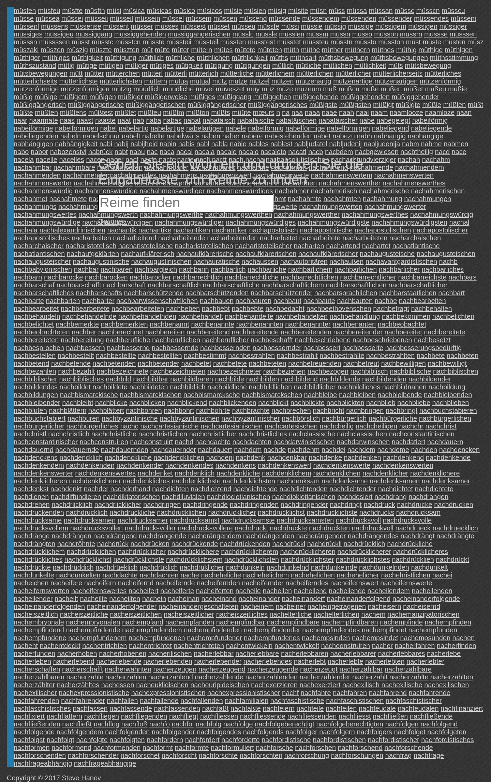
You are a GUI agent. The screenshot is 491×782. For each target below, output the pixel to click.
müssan (381, 10)
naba (153, 120)
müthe (310, 50)
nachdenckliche (128, 457)
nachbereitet (403, 332)
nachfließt (77, 724)
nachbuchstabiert (39, 418)
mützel (259, 81)
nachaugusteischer (42, 261)
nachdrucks (376, 512)
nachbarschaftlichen (356, 285)
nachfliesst (355, 716)
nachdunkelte (34, 575)
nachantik (122, 230)
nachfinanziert (462, 708)
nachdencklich (81, 457)
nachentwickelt (296, 645)
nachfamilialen (246, 700)
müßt (475, 104)
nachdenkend (403, 457)
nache (189, 575)
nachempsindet (375, 638)
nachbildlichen (270, 387)
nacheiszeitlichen (136, 614)
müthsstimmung (454, 57)
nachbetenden (114, 363)
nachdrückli (324, 543)
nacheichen (31, 583)
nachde (275, 449)
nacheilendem (388, 591)
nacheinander (259, 598)
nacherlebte (345, 661)
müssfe (268, 26)
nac (152, 151)
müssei (72, 18)
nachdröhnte (76, 543)
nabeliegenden (36, 136)
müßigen (102, 97)
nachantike (155, 230)
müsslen (291, 34)
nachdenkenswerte (342, 465)
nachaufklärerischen (265, 253)
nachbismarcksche (211, 394)
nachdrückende (195, 543)
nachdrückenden (245, 543)
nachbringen (365, 410)
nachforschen (315, 747)
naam (379, 112)
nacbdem (339, 151)
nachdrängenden (268, 536)
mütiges (162, 65)
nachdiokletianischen (304, 496)
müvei (205, 89)
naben (211, 136)
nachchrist (441, 426)
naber (231, 136)
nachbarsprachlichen (345, 293)
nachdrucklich (86, 512)
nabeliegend (390, 128)
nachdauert (215, 449)
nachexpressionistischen (168, 692)
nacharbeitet (278, 238)
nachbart (451, 293)
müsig (277, 10)
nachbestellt (76, 355)
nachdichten (170, 489)
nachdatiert (409, 442)
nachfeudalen (418, 708)
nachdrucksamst (195, 520)
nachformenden (117, 747)
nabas (172, 120)
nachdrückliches (38, 559)
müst (413, 42)
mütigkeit (189, 65)
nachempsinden (326, 638)
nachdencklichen (178, 457)
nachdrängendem (214, 536)
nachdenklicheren (40, 481)
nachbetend (31, 363)
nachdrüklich (158, 567)
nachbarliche (267, 269)
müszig (77, 50)
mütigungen (252, 65)
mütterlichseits (35, 81)
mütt (76, 73)
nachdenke (325, 457)
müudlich (147, 89)
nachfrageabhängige (105, 763)
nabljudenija (382, 144)
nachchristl (30, 434)
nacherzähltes (78, 685)
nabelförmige (305, 128)
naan (464, 112)
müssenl (26, 26)
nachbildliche (227, 387)
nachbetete (230, 363)
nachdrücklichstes (363, 559)
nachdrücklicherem (249, 551)
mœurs (263, 112)
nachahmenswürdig (43, 191)
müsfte (72, 10)
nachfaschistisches (42, 708)
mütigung (219, 65)
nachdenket (155, 473)
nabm (410, 144)
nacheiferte (177, 591)
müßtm (173, 112)
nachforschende (408, 747)
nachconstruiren (103, 442)
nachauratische (216, 261)
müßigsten (355, 104)
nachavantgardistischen (401, 261)
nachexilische (402, 685)
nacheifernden (218, 583)
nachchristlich (68, 434)
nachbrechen (291, 410)
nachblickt (273, 402)
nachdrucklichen (181, 512)
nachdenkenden (90, 465)
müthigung (120, 57)
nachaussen (259, 261)
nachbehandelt (200, 316)
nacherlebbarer (353, 653)
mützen (282, 81)
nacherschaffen (37, 669)
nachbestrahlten (390, 355)
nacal (184, 151)
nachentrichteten (199, 645)
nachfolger (301, 732)
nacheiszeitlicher (189, 614)
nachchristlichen (162, 434)
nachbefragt (391, 308)
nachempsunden (425, 638)
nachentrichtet (150, 645)
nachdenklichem (286, 473)
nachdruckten (329, 528)
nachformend (71, 747)
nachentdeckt (60, 645)
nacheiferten (215, 591)
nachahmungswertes (45, 214)
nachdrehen (32, 504)
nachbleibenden (448, 394)
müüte (241, 112)
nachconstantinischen (422, 434)
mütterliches (443, 73)
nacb (315, 151)
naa (297, 112)
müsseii (96, 18)
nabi (105, 144)
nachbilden (262, 379)
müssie (312, 26)
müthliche (180, 57)
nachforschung (306, 755)
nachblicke (111, 402)
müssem (199, 18)
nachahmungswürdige (47, 222)
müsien (255, 10)
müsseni (463, 18)
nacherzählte (409, 677)
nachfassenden (177, 708)
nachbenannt (169, 324)
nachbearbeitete (85, 308)
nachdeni (220, 457)
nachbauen (217, 300)
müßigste (323, 104)
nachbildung (447, 387)
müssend (253, 18)
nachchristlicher (213, 434)
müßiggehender (415, 97)
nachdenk (251, 457)
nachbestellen (35, 355)
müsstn (341, 42)
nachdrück (113, 543)
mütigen (111, 65)
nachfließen (390, 716)
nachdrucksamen (90, 520)
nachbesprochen (39, 347)
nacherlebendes (267, 661)
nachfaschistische (297, 700)
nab (138, 120)
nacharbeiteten (364, 238)
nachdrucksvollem (41, 528)
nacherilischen (170, 653)
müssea (47, 18)
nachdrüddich (73, 567)
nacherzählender (324, 677)
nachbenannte (212, 324)
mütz (219, 81)
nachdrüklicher (202, 567)
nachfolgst (29, 739)
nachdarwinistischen (304, 442)
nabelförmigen (348, 128)
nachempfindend (39, 630)
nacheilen (277, 591)
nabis (186, 144)
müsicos (209, 10)
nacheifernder (262, 583)
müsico (184, 10)
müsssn (25, 42)
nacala (205, 151)
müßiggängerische (96, 104)
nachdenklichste (196, 481)
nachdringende (205, 504)
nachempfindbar (240, 622)
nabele (236, 128)
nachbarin (194, 269)
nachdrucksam (418, 512)
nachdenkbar (287, 457)
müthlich (151, 57)
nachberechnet (120, 332)
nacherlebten (385, 661)
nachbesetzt (432, 340)
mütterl (152, 73)
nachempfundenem (97, 638)
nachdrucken (453, 504)
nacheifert (144, 591)
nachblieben (450, 402)
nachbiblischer (35, 379)
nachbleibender (37, 402)
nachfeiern (279, 708)
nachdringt (345, 504)
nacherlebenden (167, 661)
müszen (52, 50)
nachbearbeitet (36, 308)
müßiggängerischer (217, 104)
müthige (430, 50)
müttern (155, 81)
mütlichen (337, 65)
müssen (225, 18)
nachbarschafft (79, 285)
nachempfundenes (272, 638)
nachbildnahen (404, 387)
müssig (335, 26)
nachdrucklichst (281, 512)
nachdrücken (150, 543)
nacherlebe (444, 653)
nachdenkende (448, 457)
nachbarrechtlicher (368, 277)
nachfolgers (374, 732)
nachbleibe (320, 394)
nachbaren (117, 269)
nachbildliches (359, 387)
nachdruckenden (39, 512)
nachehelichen (313, 575)
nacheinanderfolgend (359, 598)
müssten (233, 42)
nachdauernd (34, 449)
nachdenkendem (39, 465)
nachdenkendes (189, 465)
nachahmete (68, 198)
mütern (201, 50)
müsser (142, 26)
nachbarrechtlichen (309, 277)
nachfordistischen (339, 739)
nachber (84, 332)
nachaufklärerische (205, 253)
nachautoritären (304, 261)
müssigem (390, 26)
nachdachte (212, 442)
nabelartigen (205, 128)
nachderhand (130, 489)
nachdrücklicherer (364, 551)
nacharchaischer (39, 246)
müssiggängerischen (199, 34)
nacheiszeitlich (36, 614)
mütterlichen (314, 73)
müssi (290, 26)
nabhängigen (33, 144)
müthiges (56, 57)
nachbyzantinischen (190, 418)
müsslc (243, 34)
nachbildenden (384, 379)
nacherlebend (73, 661)
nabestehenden (288, 136)
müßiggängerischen (156, 104)
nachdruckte (288, 528)
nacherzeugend (222, 669)
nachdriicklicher (118, 504)
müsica (134, 10)
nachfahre (316, 692)
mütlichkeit (370, 65)
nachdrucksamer (143, 520)
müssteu (316, 42)
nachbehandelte (249, 316)
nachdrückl (288, 543)
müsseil (121, 18)
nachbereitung (82, 340)
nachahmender (85, 175)
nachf (290, 692)
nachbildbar (150, 379)
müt (147, 50)
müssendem (320, 18)
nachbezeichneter (234, 371)
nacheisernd (421, 606)
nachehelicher (358, 575)
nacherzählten (451, 677)
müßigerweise (166, 97)
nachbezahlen (35, 371)
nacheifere (66, 583)
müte (162, 50)
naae (329, 112)
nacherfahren (415, 645)
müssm (317, 34)
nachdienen (31, 496)
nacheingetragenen (337, 606)
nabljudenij (345, 144)
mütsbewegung (428, 65)
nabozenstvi (68, 151)
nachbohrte (213, 410)
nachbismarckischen (150, 394)
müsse (24, 18)
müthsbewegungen (399, 57)
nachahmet (30, 198)
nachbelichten (453, 316)
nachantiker (229, 230)
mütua (178, 81)
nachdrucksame (38, 520)
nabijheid (144, 144)
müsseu (243, 26)
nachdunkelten (78, 575)
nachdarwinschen (363, 442)
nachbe (386, 300)
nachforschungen (357, 755)
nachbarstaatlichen (407, 293)
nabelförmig (266, 128)
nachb (448, 261)
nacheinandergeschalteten (199, 606)
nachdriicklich (71, 504)
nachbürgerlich (344, 418)
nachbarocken (106, 277)
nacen (95, 159)
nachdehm (303, 449)
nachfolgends (263, 732)
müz (268, 89)
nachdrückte (32, 567)
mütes (223, 50)
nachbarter (98, 300)
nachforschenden (40, 755)
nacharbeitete (319, 238)
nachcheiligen (376, 426)
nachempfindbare (293, 622)
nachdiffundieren (76, 496)
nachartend (343, 246)
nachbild (118, 379)
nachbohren (144, 410)
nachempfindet (384, 630)
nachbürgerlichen (445, 418)
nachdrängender (321, 536)
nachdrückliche (409, 543)
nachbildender (429, 379)
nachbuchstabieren (448, 410)
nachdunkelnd (288, 567)
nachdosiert (354, 496)
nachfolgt (60, 739)
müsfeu (49, 10)
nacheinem (257, 606)
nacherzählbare (408, 669)
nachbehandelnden (147, 316)
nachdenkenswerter (43, 473)
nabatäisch (219, 120)
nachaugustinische (101, 261)
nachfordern (165, 739)
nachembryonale (39, 622)
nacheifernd (136, 583)
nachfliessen (219, 716)
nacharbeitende (181, 238)
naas (67, 120)
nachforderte (240, 739)
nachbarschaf (34, 285)
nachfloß (134, 724)
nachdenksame (345, 481)
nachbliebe (413, 402)
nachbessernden (225, 347)
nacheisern (384, 606)
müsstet (289, 42)
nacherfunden (34, 653)
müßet (413, 89)
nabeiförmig (430, 120)
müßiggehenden (365, 97)
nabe (367, 120)
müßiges (202, 97)
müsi (114, 10)
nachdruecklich (455, 528)
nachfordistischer (393, 739)
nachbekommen (406, 316)
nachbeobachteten (42, 332)
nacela (24, 159)
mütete (245, 50)
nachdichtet (395, 489)
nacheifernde (175, 583)
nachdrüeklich (116, 567)
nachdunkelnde (334, 567)
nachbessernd (128, 347)
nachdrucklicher (232, 512)
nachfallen (122, 700)
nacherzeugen (175, 669)
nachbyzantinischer (250, 418)
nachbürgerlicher (39, 426)
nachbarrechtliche (252, 277)
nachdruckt (251, 528)
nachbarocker (150, 277)
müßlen (454, 104)
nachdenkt (66, 489)
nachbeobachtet (402, 324)
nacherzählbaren (39, 677)
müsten (454, 42)
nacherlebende (118, 661)
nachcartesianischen (231, 426)
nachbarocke (63, 277)
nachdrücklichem (39, 551)
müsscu (453, 10)
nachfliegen (101, 716)
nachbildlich (188, 387)
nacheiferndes (306, 583)
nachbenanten (354, 324)
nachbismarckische (89, 394)
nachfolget (409, 732)
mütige (87, 65)
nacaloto (273, 151)
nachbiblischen (455, 371)
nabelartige (167, 128)
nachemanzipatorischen (423, 614)
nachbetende (71, 363)
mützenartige (353, 81)
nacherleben (32, 661)
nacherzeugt (319, 669)
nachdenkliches (146, 481)
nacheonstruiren (345, 645)
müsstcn (127, 42)
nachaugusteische (387, 253)
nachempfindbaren (350, 622)
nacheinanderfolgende (426, 598)
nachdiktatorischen (131, 496)
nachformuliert (232, 747)
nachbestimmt (205, 355)
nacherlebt (310, 661)
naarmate (43, 120)
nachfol (183, 724)
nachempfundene (40, 638)
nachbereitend (208, 332)
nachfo (159, 724)
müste (431, 42)
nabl (202, 144)
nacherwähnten (128, 669)
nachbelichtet (34, 324)
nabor (39, 151)
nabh (364, 136)
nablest (281, 144)
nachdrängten (34, 543)
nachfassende (130, 708)
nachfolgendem (80, 732)
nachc (129, 426)
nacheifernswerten (41, 591)
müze (284, 89)
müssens (54, 26)
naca (167, 151)
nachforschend (360, 747)
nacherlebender (217, 661)
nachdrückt (452, 559)
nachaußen (346, 261)
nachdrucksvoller (150, 528)
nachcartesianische (169, 426)
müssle (266, 34)
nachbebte (247, 308)
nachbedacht (284, 308)
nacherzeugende (272, 669)
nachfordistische (286, 739)
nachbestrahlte (341, 355)
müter (180, 50)
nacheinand (218, 598)
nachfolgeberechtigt (284, 724)
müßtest (100, 112)
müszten (126, 50)
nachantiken (191, 230)
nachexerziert (319, 685)
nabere (252, 136)
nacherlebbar (214, 653)
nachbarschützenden (217, 293)
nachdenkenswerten (402, 465)
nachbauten (355, 300)
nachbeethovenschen (339, 308)
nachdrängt (417, 536)
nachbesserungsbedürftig (423, 347)
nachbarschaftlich (174, 285)
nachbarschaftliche (231, 285)
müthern (357, 50)
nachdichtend (211, 489)
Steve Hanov (81, 778)
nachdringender (304, 504)
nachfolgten (127, 739)
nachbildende (339, 379)
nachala (26, 230)
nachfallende (159, 700)
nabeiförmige (33, 128)
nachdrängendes (373, 536)
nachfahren (350, 692)
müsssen (463, 34)
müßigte (408, 104)
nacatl (297, 151)
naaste (105, 120)
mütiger (136, 65)
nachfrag (398, 755)
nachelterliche (290, 614)
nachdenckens (36, 457)
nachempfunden (432, 630)
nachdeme (393, 449)
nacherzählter (34, 685)
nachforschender (93, 755)
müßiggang (234, 97)
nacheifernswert (354, 583)
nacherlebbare (257, 653)
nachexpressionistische (94, 692)
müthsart (303, 57)
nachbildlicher (315, 387)
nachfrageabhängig (43, 763)
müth (291, 50)
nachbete (431, 355)
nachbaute (319, 300)
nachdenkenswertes (105, 473)
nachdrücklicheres (420, 551)
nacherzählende (219, 677)
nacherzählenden (271, 677)
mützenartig (313, 81)
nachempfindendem (152, 630)
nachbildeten (148, 387)
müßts (220, 112)
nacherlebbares (401, 653)
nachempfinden (448, 622)
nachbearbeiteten (137, 308)
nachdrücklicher (142, 551)
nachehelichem (266, 575)
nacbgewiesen (377, 151)
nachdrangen (428, 496)
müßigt (383, 104)
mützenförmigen (85, 89)
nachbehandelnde (89, 316)
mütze (238, 81)
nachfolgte (91, 739)
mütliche (308, 65)
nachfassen (90, 708)
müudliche (178, 89)
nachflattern (65, 716)
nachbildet (75, 387)
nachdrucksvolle (407, 520)
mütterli (175, 73)
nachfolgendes (219, 732)
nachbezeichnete (122, 371)
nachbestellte (116, 355)
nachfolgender (173, 732)
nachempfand (142, 622)
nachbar (86, 269)
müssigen (422, 26)
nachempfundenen (157, 638)
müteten (269, 50)
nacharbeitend (134, 238)
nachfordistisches (447, 739)
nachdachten (252, 442)
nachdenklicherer (95, 481)
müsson (386, 34)
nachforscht (179, 755)
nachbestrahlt (297, 355)
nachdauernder (173, 449)
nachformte (192, 747)
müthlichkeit (250, 57)
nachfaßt (215, 708)
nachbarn (28, 277)
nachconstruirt (151, 442)
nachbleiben (357, 394)
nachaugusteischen (446, 253)
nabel (108, 128)
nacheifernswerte (406, 583)
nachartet (376, 246)
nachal (459, 222)
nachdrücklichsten (251, 559)
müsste (153, 42)
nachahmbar (32, 167)
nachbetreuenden (314, 363)
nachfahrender (83, 700)
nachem (373, 614)
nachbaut (287, 300)
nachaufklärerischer (328, 253)
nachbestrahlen (251, 355)
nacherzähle (85, 677)
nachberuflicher (225, 340)
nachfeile (310, 708)
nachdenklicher (385, 473)
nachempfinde (401, 622)
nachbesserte (362, 347)
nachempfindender (272, 630)
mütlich (283, 65)
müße (369, 89)
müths (278, 57)
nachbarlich (228, 269)
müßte (23, 112)
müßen (391, 89)
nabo (21, 151)
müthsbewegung (343, 57)
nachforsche (274, 747)
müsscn (428, 10)
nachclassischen (362, 434)
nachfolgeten (446, 732)
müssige (360, 26)
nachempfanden (189, 622)
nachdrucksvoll (358, 520)
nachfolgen (402, 724)
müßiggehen (272, 97)
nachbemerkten (124, 324)
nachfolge (238, 724)
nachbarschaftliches (44, 293)
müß (330, 89)
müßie (457, 89)
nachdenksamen (395, 481)
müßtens (73, 112)
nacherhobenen (122, 653)
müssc (404, 10)
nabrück (100, 151)
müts (395, 65)
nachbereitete (444, 332)
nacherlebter (425, 661)
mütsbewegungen (41, 73)
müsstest (261, 42)
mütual (200, 81)
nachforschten (261, 755)
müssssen (54, 42)
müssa (357, 10)
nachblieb (381, 402)
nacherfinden (456, 645)
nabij (121, 144)
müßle (431, 104)
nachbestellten (160, 355)
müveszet (230, 89)
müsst (81, 42)
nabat (191, 120)
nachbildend (299, 379)
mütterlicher (353, 73)
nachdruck (379, 504)
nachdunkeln (245, 567)
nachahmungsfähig (87, 206)
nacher (382, 645)
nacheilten (124, 598)
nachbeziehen (284, 371)
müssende (284, 18)
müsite (298, 10)
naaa (312, 112)
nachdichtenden (304, 489)
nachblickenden (232, 402)
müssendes (431, 18)
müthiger (27, 57)
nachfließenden (37, 724)
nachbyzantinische (130, 418)
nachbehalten (431, 308)
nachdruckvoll (372, 528)
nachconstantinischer (46, 442)
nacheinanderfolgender (122, 606)
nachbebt (216, 308)
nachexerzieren (274, 685)
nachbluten (30, 410)
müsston (391, 42)
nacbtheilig (416, 151)
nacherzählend (170, 677)
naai (362, 112)
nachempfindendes (331, 630)
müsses (167, 26)
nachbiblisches (81, 379)
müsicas (159, 10)
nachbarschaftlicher (417, 285)
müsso (362, 34)
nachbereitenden (306, 332)
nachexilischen (446, 685)
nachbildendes (36, 387)
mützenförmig (440, 81)
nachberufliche (128, 340)
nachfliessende (262, 716)
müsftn (95, 10)
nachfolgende (34, 732)
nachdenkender (139, 465)
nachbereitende (255, 332)
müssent (116, 26)
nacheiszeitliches (242, 614)
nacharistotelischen (204, 246)
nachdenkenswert (284, 465)
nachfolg (209, 724)
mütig (66, 65)
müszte (100, 50)
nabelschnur (101, 136)
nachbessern (85, 347)
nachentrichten (104, 645)
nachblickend (187, 402)
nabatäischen (296, 120)
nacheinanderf (303, 598)
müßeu (435, 89)
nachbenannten (259, 324)
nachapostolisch (273, 230)
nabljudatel (310, 144)
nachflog (107, 724)
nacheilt (66, 598)
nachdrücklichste (138, 559)
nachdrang (390, 496)
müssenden (358, 18)
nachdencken (459, 449)
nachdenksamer (445, 481)
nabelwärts (182, 136)
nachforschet (140, 755)
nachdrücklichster (307, 559)
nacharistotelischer (263, 246)
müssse (436, 34)
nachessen (117, 685)
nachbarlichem (310, 269)
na (285, 112)
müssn (340, 34)
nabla (219, 144)
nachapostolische (326, 230)
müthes (383, 50)
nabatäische (255, 120)
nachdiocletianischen (238, 496)
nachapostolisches (42, 238)
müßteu (149, 112)
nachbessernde (175, 347)
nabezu (343, 136)
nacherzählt (369, 677)
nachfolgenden (127, 732)
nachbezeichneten (177, 371)
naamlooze (406, 112)
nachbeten (462, 355)
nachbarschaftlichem (293, 285)
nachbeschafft (272, 340)
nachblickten (345, 402)
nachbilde (229, 379)
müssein (147, 18)
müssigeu (59, 34)
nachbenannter (307, 324)
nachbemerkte (77, 324)
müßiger (130, 97)
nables (258, 144)
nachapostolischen (383, 230)
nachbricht (328, 410)
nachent (26, 645)
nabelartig (134, 128)
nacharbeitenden (232, 238)
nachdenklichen (336, 473)
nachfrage (429, 755)
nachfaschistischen (355, 700)
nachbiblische (410, 371)
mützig (121, 89)
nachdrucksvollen (96, 528)
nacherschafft (82, 669)
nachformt (158, 747)
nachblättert (106, 410)
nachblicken (147, 402)
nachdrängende (162, 536)
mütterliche (237, 73)
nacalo (249, 151)
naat (124, 120)
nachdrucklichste (332, 512)
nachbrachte (251, 410)
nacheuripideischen (219, 685)
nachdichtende (255, 489)
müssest (193, 26)
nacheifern (100, 583)
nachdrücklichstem (194, 559)
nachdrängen (71, 536)
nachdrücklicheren (308, 551)
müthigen (459, 50)
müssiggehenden (140, 34)
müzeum (308, 89)
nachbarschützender (281, 293)
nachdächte (119, 575)
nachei (442, 575)
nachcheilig (336, 426)
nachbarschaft (124, 285)
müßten (46, 112)
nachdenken (362, 457)
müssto (365, 42)
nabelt (131, 136)
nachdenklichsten (249, 481)
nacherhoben (77, 653)
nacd (442, 151)
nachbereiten (165, 332)
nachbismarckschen (272, 394)
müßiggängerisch (40, 104)
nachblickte (308, 402)
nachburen (84, 418)
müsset (218, 26)
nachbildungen (36, 394)
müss (337, 10)
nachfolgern (337, 732)
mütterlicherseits (398, 73)
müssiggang (93, 34)
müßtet (125, 112)
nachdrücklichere (193, 551)
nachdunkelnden (384, 567)
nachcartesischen (291, 426)
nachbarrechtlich (198, 277)
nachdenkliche (238, 473)
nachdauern (445, 442)
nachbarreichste (422, 277)
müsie (233, 10)
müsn (318, 10)
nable (238, 144)
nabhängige (426, 136)
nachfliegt (183, 716)
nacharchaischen (415, 238)
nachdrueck (413, 528)
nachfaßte (245, 708)
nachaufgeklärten (93, 253)
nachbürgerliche (393, 418)
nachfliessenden (312, 716)
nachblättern (67, 410)
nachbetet (196, 363)
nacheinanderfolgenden (49, 606)
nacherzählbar (361, 669)
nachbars (462, 277)
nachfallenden (201, 700)
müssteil (205, 42)
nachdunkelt (429, 567)
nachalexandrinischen (72, 230)
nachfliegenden (144, 716)
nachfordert (202, 739)
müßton (197, 112)
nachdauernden (124, 449)
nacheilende (347, 591)
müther (332, 50)
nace (458, 151)
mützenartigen (396, 81)
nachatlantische (416, 246)
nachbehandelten (301, 316)
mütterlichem (274, 73)
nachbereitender (358, 332)
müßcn (349, 89)
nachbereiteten (36, 340)
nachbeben (183, 308)
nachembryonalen (93, 622)
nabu (137, 151)
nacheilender (33, 598)
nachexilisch (361, 685)
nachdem (361, 449)
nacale (227, 151)
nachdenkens (235, 465)
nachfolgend (439, 724)
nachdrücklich (364, 543)
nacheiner (291, 606)
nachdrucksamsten (305, 520)
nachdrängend (115, 536)
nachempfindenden (213, 630)
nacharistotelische (145, 246)
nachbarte (29, 300)
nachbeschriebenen (382, 340)
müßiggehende (315, 97)
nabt (121, 151)
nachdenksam (298, 481)
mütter (94, 73)
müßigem (73, 97)
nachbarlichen (355, 269)
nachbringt (401, 410)
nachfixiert (29, 716)
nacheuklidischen (162, 685)
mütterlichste (78, 81)
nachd (184, 442)
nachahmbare (74, 167)
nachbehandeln (37, 316)
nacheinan (183, 598)
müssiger (453, 26)
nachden (424, 449)
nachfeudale (377, 708)
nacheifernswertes (99, 591)
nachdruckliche (132, 512)
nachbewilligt (447, 363)
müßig (23, 97)
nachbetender (158, 363)
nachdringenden (254, 504)
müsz (475, 42)
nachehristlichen (406, 575)
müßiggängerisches (278, 104)
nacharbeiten (91, 238)
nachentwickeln (249, 645)
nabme (431, 144)
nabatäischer (338, 120)
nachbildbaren (191, 379)
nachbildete (109, 387)
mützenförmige (36, 89)
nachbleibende (399, 394)
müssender (395, 18)
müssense (85, 26)
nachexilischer (35, 692)
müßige (45, 97)
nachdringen (162, 504)
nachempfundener (214, 638)
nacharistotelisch (90, 246)
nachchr (411, 426)
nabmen (456, 144)
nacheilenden (432, 591)
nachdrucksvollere (205, 528)
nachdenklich (195, 473)
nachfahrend (388, 692)
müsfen (25, 10)
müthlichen (213, 57)
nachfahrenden (36, 700)
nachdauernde (77, 449)
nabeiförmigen (76, 128)
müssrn (411, 34)
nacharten (309, 246)
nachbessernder (277, 347)
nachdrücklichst (87, 559)
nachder (96, 489)
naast (85, 120)
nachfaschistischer (414, 700)
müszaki (26, 50)
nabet (322, 136)
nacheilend (310, 591)
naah (346, 112)
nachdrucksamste (248, 520)
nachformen (32, 747)
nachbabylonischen (43, 269)
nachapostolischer (440, 230)
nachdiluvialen (183, 496)
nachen (463, 638)
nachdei (333, 449)
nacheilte (93, 598)
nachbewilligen (403, 363)
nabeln (70, 136)
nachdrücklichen (91, 551)
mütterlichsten (121, 81)
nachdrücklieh (413, 559)
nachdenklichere (435, 473)
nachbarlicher (399, 269)
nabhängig (390, 136)
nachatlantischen (39, 253)
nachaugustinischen (161, 261)
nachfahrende (429, 692)
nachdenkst (31, 489)
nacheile (248, 591)
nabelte (153, 136)
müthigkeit (87, 57)
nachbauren (254, 300)
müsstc (102, 42)
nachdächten (159, 575)
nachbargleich (156, 269)
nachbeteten (267, 363)
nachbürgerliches (92, 426)
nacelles (71, 159)
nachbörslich (301, 418)
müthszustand (35, 65)
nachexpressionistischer (243, 692)
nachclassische (312, 434)
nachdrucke (414, 504)
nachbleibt (77, 402)
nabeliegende (431, 128)
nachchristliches (262, 434)
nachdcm (248, 449)
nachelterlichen (336, 614)
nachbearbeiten (422, 300)
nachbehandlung (354, 316)
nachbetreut (361, 363)
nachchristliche (113, 434)
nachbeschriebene (323, 340)
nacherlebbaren (304, 653)
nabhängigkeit (76, 144)
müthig (406, 50)
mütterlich (204, 73)
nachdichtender (352, 489)
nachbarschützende (154, 293)
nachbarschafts (99, 293)
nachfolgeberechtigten (349, 724)
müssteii (178, 42)
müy (253, 89)
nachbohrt (179, 410)
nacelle (46, 159)
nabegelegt (393, 120)
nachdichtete (434, 489)
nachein (154, 598)
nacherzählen (125, 677)
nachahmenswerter (43, 183)
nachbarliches (442, 269)
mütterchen (123, 73)
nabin (168, 144)
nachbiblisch (369, 371)
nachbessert (322, 347)
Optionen (112, 221)
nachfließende (431, 716)
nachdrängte (455, 536)
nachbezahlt (76, 371)
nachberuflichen (176, 340)
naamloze (440, 112)
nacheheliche (221, 575)
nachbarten (63, 300)
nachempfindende (93, 630)
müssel (173, 18)
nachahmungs (35, 206)
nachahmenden (37, 175)
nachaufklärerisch (148, 253)
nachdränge (32, 536)
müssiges (28, 34)
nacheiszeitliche (84, 614)
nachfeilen (341, 708)
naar (20, 120)
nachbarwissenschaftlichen (157, 300)
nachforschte (218, 755)
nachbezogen (328, 371)
